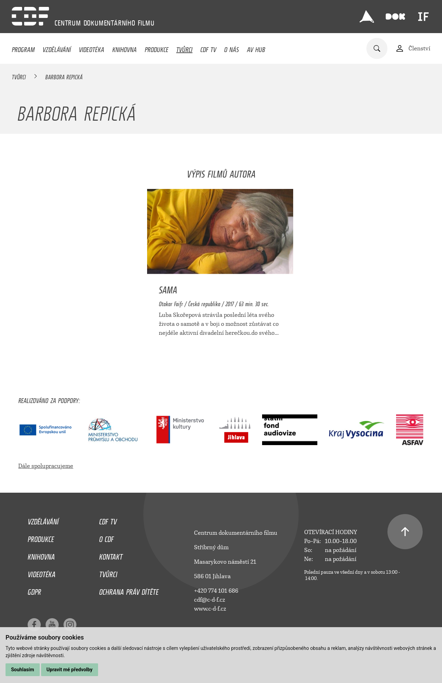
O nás (231, 47)
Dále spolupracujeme (45, 466)
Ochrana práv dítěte (128, 590)
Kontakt (111, 555)
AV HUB (256, 47)
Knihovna (124, 47)
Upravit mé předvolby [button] (70, 669)
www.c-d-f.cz (210, 608)
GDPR (34, 590)
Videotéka (91, 47)
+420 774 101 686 (216, 590)
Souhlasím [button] (22, 669)
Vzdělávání (56, 47)
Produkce (157, 47)
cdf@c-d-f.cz (209, 599)
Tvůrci (184, 47)
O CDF (106, 537)
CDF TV (208, 47)
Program (23, 47)
